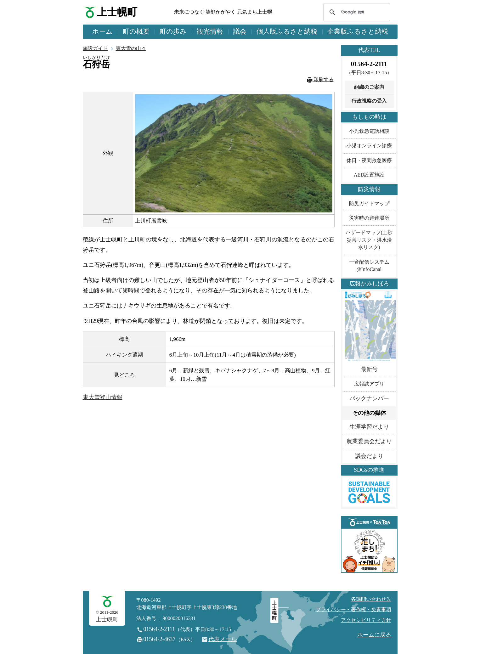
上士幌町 (117, 12)
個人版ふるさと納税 (287, 31)
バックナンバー (369, 398)
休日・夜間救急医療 (369, 160)
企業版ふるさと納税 (357, 31)
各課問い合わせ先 (371, 599)
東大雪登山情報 (102, 397)
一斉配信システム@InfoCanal (369, 265)
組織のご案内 (369, 87)
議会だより (369, 456)
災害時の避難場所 (369, 218)
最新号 (369, 369)
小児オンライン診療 (369, 146)
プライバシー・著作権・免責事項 (353, 609)
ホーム (102, 31)
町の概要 (136, 31)
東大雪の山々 (131, 48)
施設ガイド (95, 48)
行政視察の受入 (369, 101)
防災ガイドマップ (369, 203)
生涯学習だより (369, 427)
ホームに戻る (374, 635)
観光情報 (210, 31)
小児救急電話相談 (369, 131)
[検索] (355, 12)
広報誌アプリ (369, 384)
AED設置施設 (369, 175)
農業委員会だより (369, 441)
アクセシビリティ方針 (366, 620)
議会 (239, 31)
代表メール (222, 639)
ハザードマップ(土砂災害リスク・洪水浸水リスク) (369, 240)
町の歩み (173, 31)
